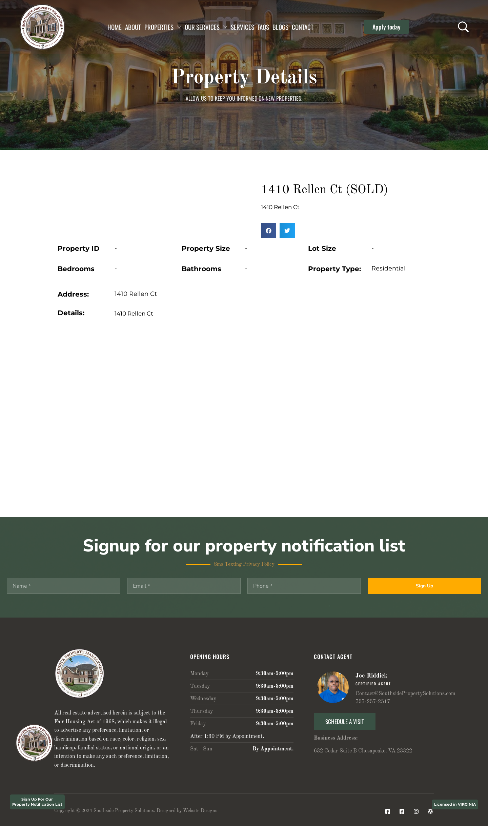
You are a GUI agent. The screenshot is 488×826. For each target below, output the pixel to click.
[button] (386, 27)
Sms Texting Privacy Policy (244, 564)
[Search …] (463, 27)
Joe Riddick (371, 676)
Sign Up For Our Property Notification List (37, 802)
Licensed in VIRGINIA (455, 804)
